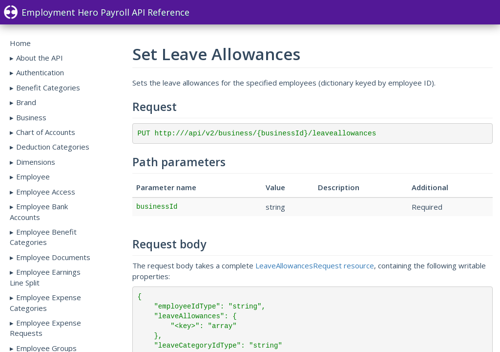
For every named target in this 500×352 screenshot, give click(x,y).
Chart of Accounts (45, 132)
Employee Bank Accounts (39, 211)
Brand (26, 102)
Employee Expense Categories (45, 302)
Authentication (40, 72)
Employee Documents (53, 257)
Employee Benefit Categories (43, 237)
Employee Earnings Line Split (45, 277)
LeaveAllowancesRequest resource (314, 265)
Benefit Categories (48, 87)
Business (31, 117)
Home (20, 43)
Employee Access (45, 192)
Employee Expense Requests (45, 328)
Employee (33, 176)
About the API (39, 58)
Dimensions (35, 162)
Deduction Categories (52, 147)
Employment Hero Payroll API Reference (96, 12)
